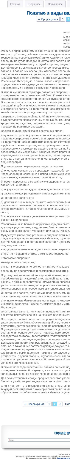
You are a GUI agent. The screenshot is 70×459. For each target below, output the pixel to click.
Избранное (34, 4)
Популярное (55, 4)
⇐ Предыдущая (48, 19)
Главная (15, 4)
